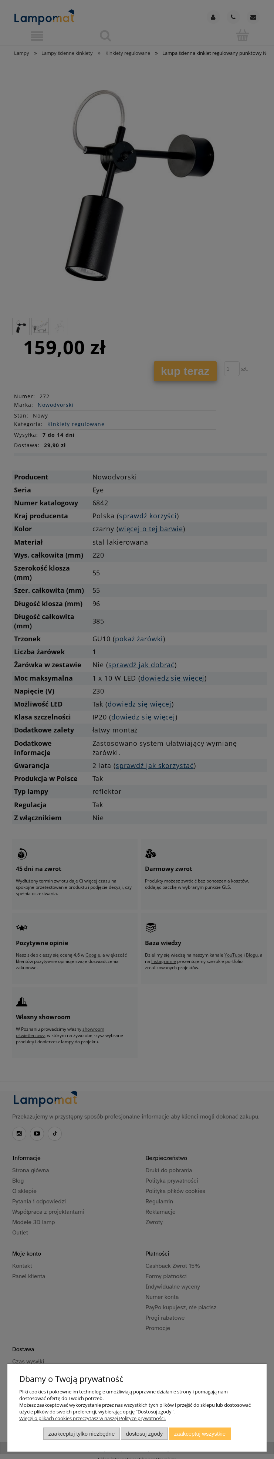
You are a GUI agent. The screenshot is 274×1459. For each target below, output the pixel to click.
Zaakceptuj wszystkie (200, 1433)
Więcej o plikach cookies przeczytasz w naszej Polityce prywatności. (92, 1418)
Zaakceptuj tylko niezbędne (81, 1433)
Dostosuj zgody (144, 1433)
